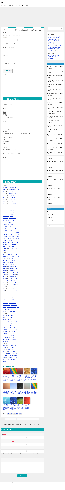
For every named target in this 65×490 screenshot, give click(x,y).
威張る (58, 45)
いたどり (12, 256)
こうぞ (17, 205)
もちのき (5, 246)
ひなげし (10, 299)
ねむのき (5, 234)
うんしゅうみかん (14, 193)
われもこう (12, 311)
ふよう (4, 238)
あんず (4, 191)
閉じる (10, 70)
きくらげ (5, 347)
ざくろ (8, 210)
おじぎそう (5, 262)
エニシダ (5, 195)
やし (16, 246)
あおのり (5, 345)
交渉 (56, 47)
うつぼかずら (6, 260)
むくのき (17, 242)
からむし (5, 270)
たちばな (15, 224)
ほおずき (11, 303)
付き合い (56, 39)
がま (13, 268)
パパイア (14, 234)
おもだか (5, 266)
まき (8, 240)
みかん (4, 242)
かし (8, 199)
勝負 (53, 48)
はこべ (10, 294)
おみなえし (12, 264)
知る (59, 37)
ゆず (10, 248)
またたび (14, 240)
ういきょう (10, 258)
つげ (11, 226)
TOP (4, 477)
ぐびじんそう (9, 274)
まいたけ (11, 355)
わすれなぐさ (6, 311)
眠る (49, 40)
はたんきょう (6, 297)
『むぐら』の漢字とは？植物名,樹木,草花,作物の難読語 (27, 390)
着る (49, 37)
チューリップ (10, 288)
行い (60, 45)
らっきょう (15, 339)
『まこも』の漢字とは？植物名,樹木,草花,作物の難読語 (20, 402)
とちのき (5, 230)
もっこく (10, 246)
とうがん (15, 329)
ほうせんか (5, 303)
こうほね (5, 276)
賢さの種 (50, 217)
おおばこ (12, 260)
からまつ (10, 201)
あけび (14, 187)
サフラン (14, 276)
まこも (14, 303)
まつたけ (15, 355)
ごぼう (4, 323)
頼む (52, 50)
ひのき (9, 236)
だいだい (5, 224)
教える (54, 36)
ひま (13, 299)
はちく (11, 297)
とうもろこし (6, 331)
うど (7, 317)
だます (54, 50)
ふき (12, 335)
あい (4, 254)
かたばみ (10, 268)
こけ (17, 347)
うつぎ (8, 193)
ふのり (16, 353)
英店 (2, 2)
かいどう (14, 197)
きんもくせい (15, 201)
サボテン (5, 278)
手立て (61, 50)
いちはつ (17, 256)
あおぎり (11, 187)
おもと (9, 266)
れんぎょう (5, 250)
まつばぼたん (14, 305)
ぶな (18, 236)
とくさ (11, 290)
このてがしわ (11, 207)
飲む (55, 40)
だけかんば (10, 224)
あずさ (9, 189)
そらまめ (5, 327)
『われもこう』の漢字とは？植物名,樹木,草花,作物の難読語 (6, 377)
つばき (4, 228)
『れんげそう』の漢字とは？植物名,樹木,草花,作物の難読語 (20, 377)
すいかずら (10, 282)
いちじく (12, 191)
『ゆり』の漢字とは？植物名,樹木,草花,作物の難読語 (13, 390)
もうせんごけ (6, 359)
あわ (12, 315)
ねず (18, 232)
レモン (16, 248)
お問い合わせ (40, 482)
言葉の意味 (11, 5)
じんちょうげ (6, 220)
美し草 (49, 222)
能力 (53, 40)
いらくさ (5, 258)
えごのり (10, 345)
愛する (49, 55)
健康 (56, 37)
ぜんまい (10, 351)
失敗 (58, 47)
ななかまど (9, 232)
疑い (54, 55)
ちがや (4, 288)
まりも (4, 357)
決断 (54, 47)
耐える (58, 48)
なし (18, 230)
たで (10, 286)
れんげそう (16, 309)
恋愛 (53, 42)
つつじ (14, 226)
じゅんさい (13, 280)
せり (8, 286)
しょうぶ (5, 282)
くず (4, 274)
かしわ (10, 199)
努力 (49, 51)
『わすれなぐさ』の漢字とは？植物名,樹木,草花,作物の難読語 (13, 377)
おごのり (14, 345)
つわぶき (8, 290)
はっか (14, 297)
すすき (9, 284)
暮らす (51, 37)
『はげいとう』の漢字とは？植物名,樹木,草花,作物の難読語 (33, 418)
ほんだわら (5, 355)
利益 (57, 51)
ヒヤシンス (5, 301)
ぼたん (4, 240)
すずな (17, 284)
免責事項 (23, 482)
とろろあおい (10, 292)
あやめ (4, 256)
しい (10, 214)
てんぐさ (5, 353)
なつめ (4, 232)
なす (14, 331)
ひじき (12, 353)
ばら (18, 234)
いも (4, 317)
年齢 (51, 40)
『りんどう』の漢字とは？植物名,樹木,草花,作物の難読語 (27, 377)
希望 (49, 56)
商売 (51, 48)
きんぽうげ (15, 272)
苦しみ (53, 56)
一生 (49, 36)
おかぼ (9, 319)
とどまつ (10, 230)
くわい (16, 321)
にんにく (10, 333)
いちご (15, 315)
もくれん (14, 244)
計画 (52, 47)
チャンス (57, 50)
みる (12, 357)
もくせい (10, 244)
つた (4, 290)
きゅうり (12, 321)
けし (18, 274)
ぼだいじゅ (16, 238)
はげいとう (5, 294)
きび (4, 321)
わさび (8, 341)
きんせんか (10, 272)
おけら (15, 260)
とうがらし (10, 329)
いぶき (4, 193)
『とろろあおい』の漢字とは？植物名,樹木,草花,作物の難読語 (12, 418)
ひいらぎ (5, 236)
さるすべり (9, 212)
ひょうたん (8, 335)
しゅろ (10, 218)
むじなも (15, 357)
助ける (49, 50)
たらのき (5, 226)
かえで (4, 199)
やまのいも (10, 339)
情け (49, 58)
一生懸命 (54, 45)
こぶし (15, 207)
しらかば (14, 218)
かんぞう (14, 270)
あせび (17, 189)
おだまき (11, 262)
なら (13, 232)
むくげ (12, 242)
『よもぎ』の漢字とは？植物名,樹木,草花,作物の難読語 (6, 390)
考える (59, 36)
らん (8, 309)
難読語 (20, 408)
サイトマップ (4, 5)
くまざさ (14, 274)
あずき (9, 315)
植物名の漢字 (9, 408)
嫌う (51, 56)
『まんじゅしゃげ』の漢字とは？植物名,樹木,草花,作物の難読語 (13, 402)
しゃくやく (15, 278)
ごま (8, 323)
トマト (11, 331)
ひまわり (17, 299)
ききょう (5, 272)
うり (9, 317)
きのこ (9, 347)
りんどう (11, 309)
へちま (15, 335)
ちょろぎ (15, 288)
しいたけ (9, 349)
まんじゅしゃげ (6, 305)
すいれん (15, 282)
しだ (12, 349)
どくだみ (15, 290)
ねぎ (13, 333)
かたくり (5, 268)
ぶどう (15, 236)
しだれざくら (6, 216)
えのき (9, 195)
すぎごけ (5, 351)
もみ (13, 246)
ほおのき (9, 238)
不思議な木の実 (51, 225)
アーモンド (5, 187)
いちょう (17, 191)
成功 (55, 48)
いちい (8, 191)
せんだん (12, 222)
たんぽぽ (17, 286)
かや (16, 199)
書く (57, 36)
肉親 (59, 39)
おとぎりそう (6, 264)
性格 (49, 39)
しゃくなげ (5, 218)
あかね (10, 254)
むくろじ (5, 244)
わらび (4, 361)
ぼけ (12, 238)
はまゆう (5, 299)
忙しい (51, 45)
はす (18, 294)
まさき (10, 240)
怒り (52, 55)
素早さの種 (50, 214)
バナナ (16, 333)
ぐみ (8, 205)
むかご (4, 307)
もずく (11, 359)
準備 (49, 48)
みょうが (5, 339)
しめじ (15, 349)
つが (9, 226)
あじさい (5, 189)
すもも (8, 222)
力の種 (5, 37)
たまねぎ (13, 327)
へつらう (53, 51)
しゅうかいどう (6, 280)
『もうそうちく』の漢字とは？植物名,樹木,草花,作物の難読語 (20, 390)
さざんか (12, 210)
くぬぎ (4, 205)
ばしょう (14, 294)
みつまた (9, 242)
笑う (52, 58)
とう (8, 228)
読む (51, 42)
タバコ (9, 327)
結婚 (54, 37)
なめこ (9, 353)
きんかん (5, 203)
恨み (56, 55)
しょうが (8, 325)
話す (59, 40)
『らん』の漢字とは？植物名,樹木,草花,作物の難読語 (34, 377)
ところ (4, 292)
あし (17, 254)
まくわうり (12, 337)
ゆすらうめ (5, 248)
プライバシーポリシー (31, 482)
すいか (11, 325)
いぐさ (8, 256)
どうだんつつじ (12, 228)
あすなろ (13, 189)
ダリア (12, 286)
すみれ (4, 286)
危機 (50, 47)
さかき (4, 210)
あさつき (5, 315)
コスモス (10, 276)
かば (13, 199)
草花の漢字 (16, 408)
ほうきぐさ (11, 301)
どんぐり (14, 230)
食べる (53, 39)
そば (14, 325)
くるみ (10, 205)
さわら (13, 212)
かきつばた (13, 266)
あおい (7, 254)
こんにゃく (11, 323)
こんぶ (4, 349)
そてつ (16, 222)
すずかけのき (13, 220)
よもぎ (4, 309)
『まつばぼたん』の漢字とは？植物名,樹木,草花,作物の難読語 (6, 402)
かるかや (10, 270)
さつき (16, 210)
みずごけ (9, 357)
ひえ (4, 335)
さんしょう (5, 214)
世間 (51, 39)
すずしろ (13, 284)
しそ (4, 325)
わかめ (14, 359)
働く (57, 40)
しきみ (12, 214)
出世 (60, 47)
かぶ (12, 319)
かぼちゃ (15, 319)
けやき (14, 205)
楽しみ (56, 56)
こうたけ (13, 347)
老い (52, 36)
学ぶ (49, 42)
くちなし (14, 203)
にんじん (5, 333)
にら (17, 331)
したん (11, 216)
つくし (13, 351)
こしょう (5, 207)
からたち (5, 201)
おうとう (5, 197)
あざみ (14, 254)
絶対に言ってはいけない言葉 (22, 5)
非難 (51, 51)
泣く (59, 56)
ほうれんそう (6, 337)
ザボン (4, 212)
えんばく (5, 319)
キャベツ (8, 321)
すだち (4, 222)
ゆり (18, 307)
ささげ (16, 323)
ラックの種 (50, 220)
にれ (16, 232)
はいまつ (10, 234)
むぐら (8, 307)
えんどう (12, 317)
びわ (12, 236)
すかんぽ (5, 284)
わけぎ (4, 341)
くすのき (10, 203)
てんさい (5, 329)
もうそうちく (13, 307)
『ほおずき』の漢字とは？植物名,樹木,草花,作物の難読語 (27, 402)
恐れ (58, 55)
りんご (12, 248)
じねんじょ (10, 278)
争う (49, 45)
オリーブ (10, 197)
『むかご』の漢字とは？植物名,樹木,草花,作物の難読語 (34, 390)
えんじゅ (13, 195)
